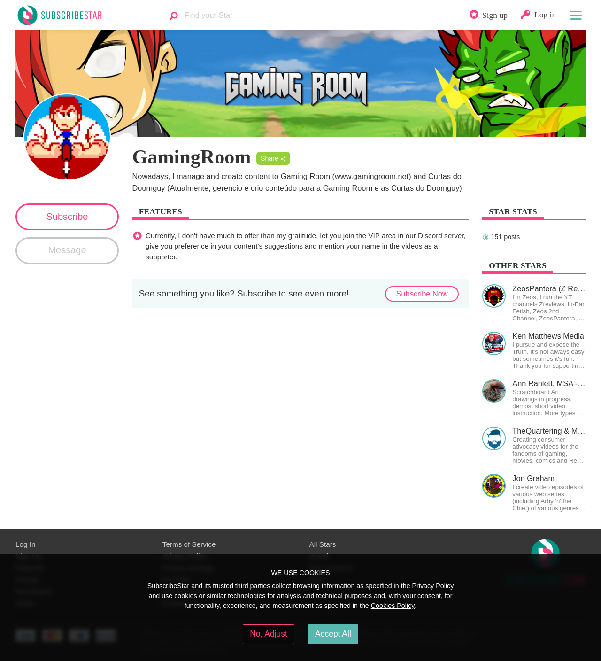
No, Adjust (268, 633)
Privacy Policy (433, 586)
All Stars (322, 544)
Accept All (333, 633)
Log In (25, 544)
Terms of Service (189, 544)
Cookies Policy (393, 605)
